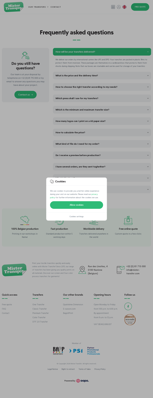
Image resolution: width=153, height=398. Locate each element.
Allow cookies (77, 204)
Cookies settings (76, 216)
